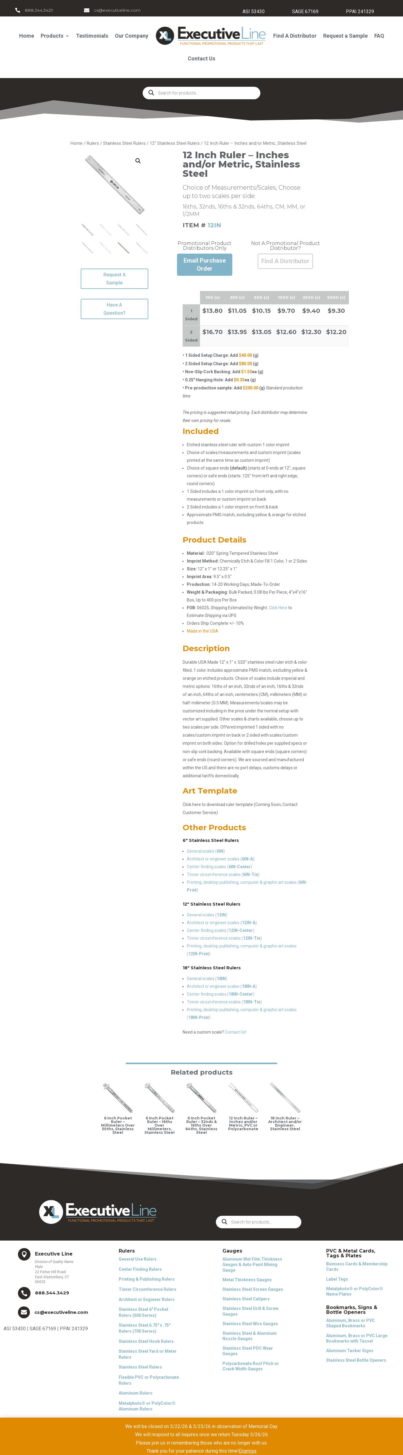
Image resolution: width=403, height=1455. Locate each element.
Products (52, 36)
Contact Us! (235, 1032)
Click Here (278, 607)
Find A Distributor (295, 36)
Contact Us (201, 58)
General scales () (206, 851)
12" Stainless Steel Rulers (175, 143)
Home (26, 36)
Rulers (93, 143)
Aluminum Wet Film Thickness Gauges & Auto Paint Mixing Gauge (252, 1264)
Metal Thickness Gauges (247, 1279)
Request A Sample (114, 279)
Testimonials (92, 36)
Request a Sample (345, 36)
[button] (138, 161)
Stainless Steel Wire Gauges (250, 1323)
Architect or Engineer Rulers (147, 1299)
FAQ (379, 36)
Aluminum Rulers (135, 1393)
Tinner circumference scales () (223, 874)
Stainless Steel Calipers (246, 1298)
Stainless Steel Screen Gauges (252, 1289)
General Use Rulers (138, 1259)
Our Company (131, 36)
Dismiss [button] (248, 1451)
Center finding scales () (219, 866)
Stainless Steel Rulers (124, 143)
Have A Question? (114, 309)
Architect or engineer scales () (220, 859)
